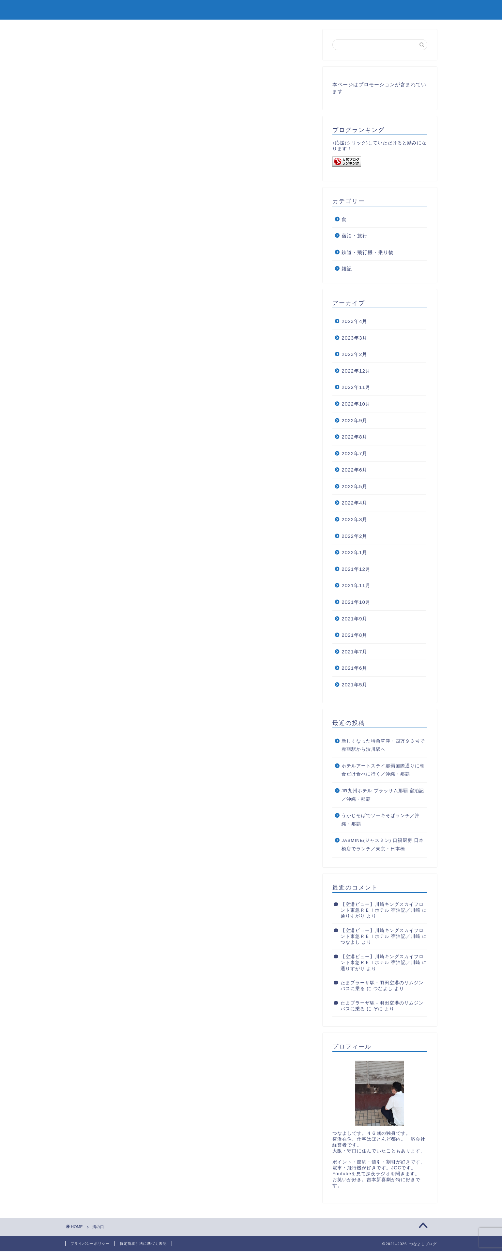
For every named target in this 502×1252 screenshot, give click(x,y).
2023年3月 (354, 338)
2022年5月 (354, 487)
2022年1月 (354, 553)
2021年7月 (354, 652)
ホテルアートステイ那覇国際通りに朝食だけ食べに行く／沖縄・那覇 (383, 771)
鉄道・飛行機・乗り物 (368, 253)
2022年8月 (354, 437)
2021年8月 (354, 635)
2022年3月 (354, 520)
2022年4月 (354, 503)
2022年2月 (354, 536)
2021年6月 (354, 668)
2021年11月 (356, 586)
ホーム (377, 10)
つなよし (350, 942)
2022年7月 (354, 454)
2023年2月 (354, 355)
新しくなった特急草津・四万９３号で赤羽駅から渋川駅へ (383, 746)
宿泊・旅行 (355, 236)
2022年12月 (356, 371)
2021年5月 (354, 685)
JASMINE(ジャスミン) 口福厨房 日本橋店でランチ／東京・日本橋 (383, 845)
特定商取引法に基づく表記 (143, 1244)
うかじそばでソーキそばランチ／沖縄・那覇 (381, 820)
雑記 (347, 269)
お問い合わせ (416, 10)
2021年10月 (356, 602)
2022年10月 (356, 404)
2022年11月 (356, 388)
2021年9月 (354, 619)
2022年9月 (354, 421)
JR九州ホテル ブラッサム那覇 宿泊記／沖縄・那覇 (383, 795)
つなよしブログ (91, 9)
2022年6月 (354, 470)
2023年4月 (354, 322)
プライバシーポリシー (90, 1244)
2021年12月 (356, 569)
